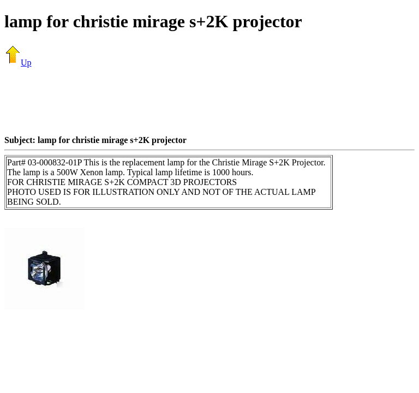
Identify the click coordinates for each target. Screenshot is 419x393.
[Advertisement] (209, 101)
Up (18, 62)
